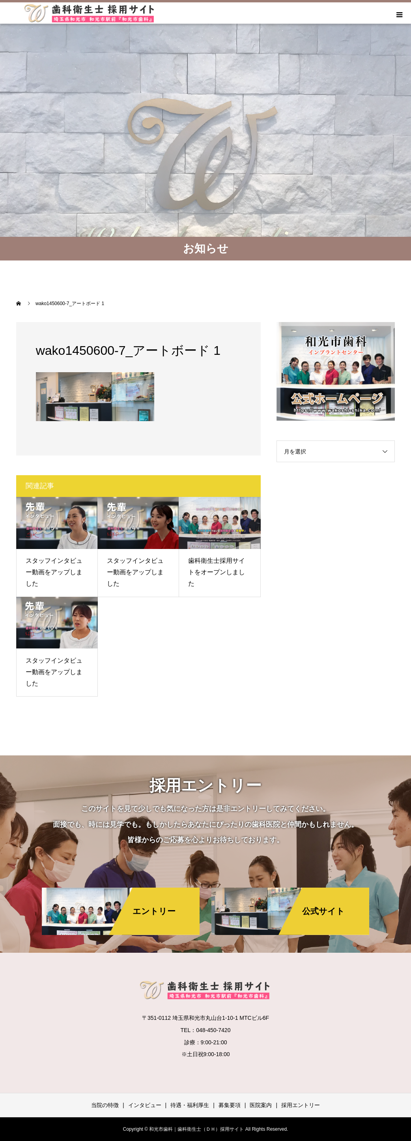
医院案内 (261, 1105)
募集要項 (230, 1105)
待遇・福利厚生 (189, 1105)
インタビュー (144, 1105)
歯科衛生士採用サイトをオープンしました (216, 572)
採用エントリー (300, 1105)
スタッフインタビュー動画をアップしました (54, 572)
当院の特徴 (105, 1105)
